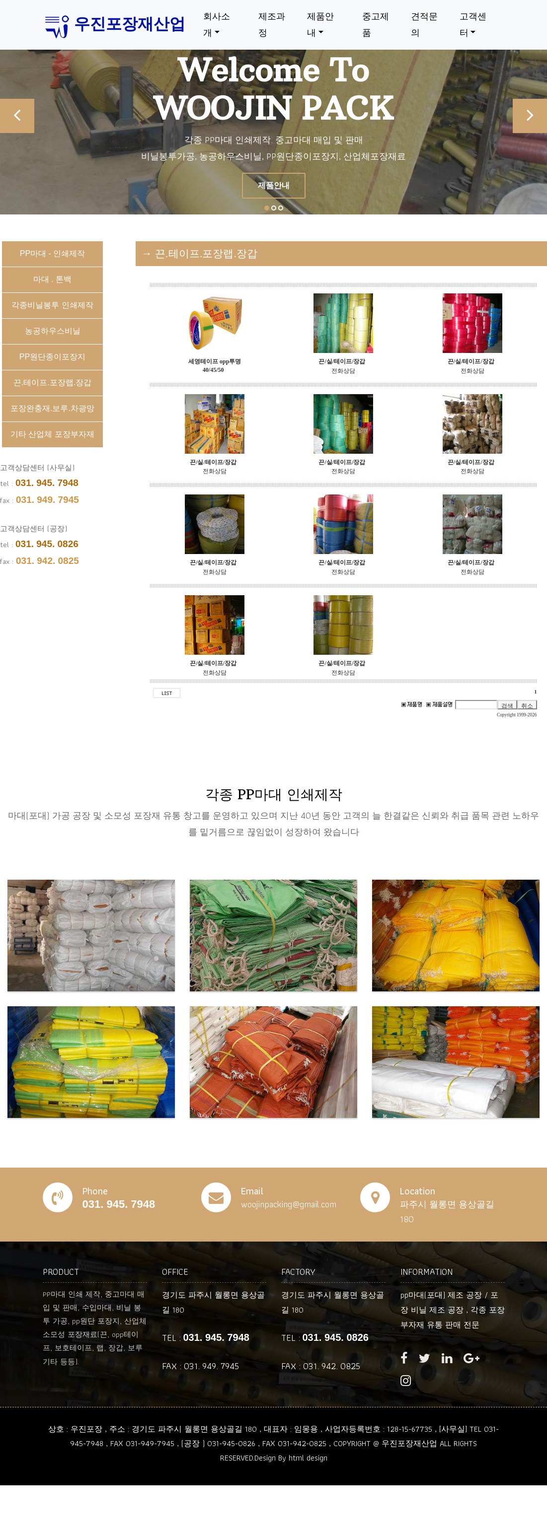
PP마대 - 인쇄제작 (52, 253)
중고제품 (375, 24)
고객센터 (473, 24)
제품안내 (320, 24)
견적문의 (424, 24)
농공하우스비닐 (52, 331)
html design (308, 1458)
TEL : (205, 1337)
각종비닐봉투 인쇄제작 (52, 305)
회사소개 (216, 24)
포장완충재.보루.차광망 (52, 408)
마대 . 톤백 (52, 279)
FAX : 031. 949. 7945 (200, 1366)
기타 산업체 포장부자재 (52, 434)
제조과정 (271, 24)
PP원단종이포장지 (52, 356)
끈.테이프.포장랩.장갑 (52, 382)
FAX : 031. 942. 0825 (320, 1366)
